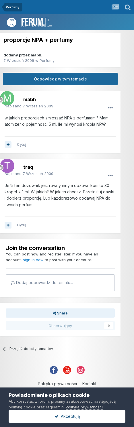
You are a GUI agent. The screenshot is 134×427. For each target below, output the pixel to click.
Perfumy (47, 60)
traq (28, 167)
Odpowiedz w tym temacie (60, 78)
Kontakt (89, 383)
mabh (36, 55)
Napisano (29, 106)
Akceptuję (67, 416)
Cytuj (21, 144)
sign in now (33, 259)
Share (60, 313)
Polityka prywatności (57, 383)
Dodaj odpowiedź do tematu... (42, 282)
